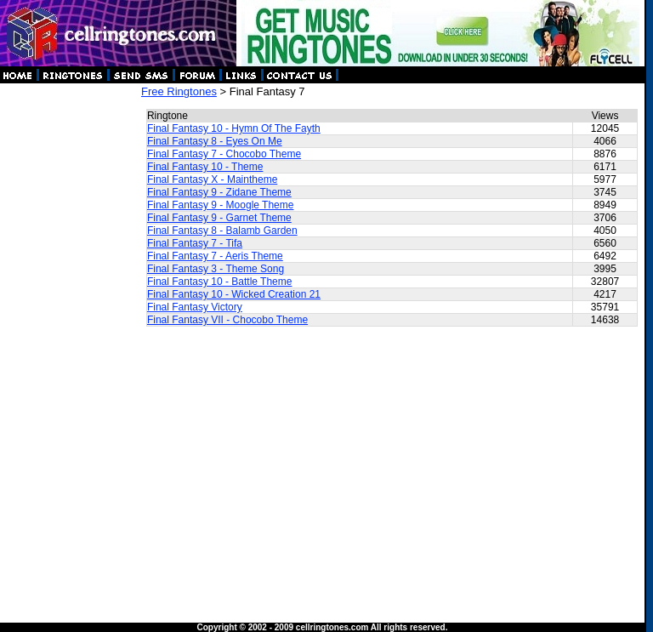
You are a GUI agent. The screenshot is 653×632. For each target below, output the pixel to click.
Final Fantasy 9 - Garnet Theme (219, 218)
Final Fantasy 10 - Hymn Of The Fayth (234, 128)
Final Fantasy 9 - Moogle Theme (220, 205)
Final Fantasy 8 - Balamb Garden (222, 230)
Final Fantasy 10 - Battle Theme (219, 282)
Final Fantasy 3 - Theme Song (215, 269)
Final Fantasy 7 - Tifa (194, 243)
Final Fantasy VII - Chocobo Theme (227, 320)
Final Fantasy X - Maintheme (212, 179)
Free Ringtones (179, 91)
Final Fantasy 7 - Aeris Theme (215, 256)
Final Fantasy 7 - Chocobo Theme (224, 154)
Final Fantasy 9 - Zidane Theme (219, 192)
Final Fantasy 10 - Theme (205, 167)
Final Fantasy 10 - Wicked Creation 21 (234, 294)
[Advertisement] (70, 340)
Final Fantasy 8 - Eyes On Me (214, 141)
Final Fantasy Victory (194, 307)
